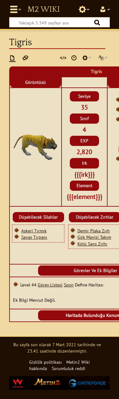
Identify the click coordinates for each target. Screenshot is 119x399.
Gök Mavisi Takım (94, 237)
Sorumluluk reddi (68, 368)
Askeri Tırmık (34, 231)
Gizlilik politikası (45, 362)
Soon (69, 285)
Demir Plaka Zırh (93, 231)
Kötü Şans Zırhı (92, 244)
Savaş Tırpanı (34, 237)
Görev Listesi (50, 285)
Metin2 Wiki (43, 9)
